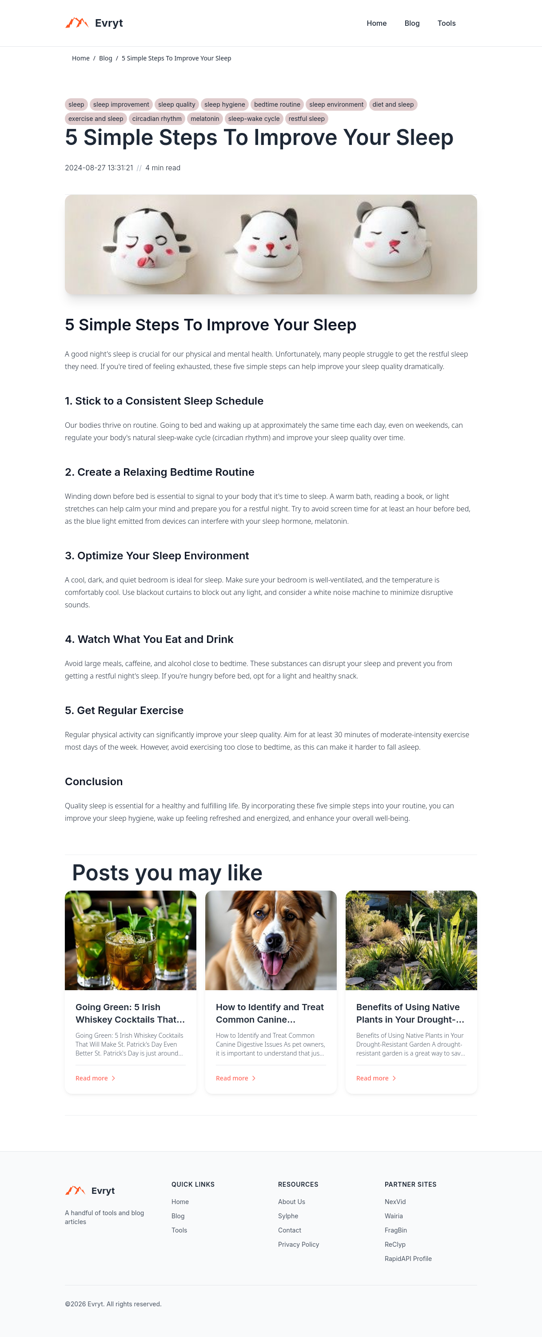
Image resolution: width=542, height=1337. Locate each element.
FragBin (396, 1230)
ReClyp (395, 1244)
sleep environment (336, 104)
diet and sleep (393, 104)
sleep (76, 104)
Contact (289, 1230)
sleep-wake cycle (254, 118)
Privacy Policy (298, 1244)
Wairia (394, 1216)
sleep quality (176, 104)
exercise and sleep (96, 118)
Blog (412, 23)
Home (377, 23)
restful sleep (307, 118)
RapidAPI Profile (408, 1258)
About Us (291, 1201)
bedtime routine (277, 104)
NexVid (395, 1201)
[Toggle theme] (473, 25)
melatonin (205, 118)
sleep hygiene (224, 104)
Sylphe (288, 1216)
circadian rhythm (157, 118)
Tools (447, 23)
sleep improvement (121, 104)
